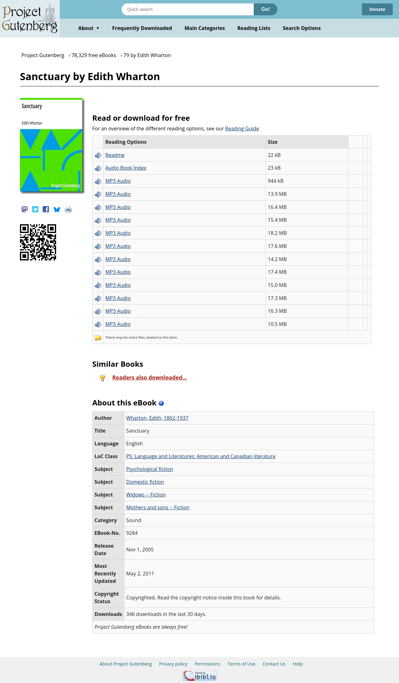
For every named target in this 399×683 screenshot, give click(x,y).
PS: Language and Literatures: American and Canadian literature (201, 456)
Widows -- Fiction (146, 494)
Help (298, 664)
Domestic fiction (145, 481)
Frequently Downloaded (142, 28)
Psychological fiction (149, 469)
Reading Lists (254, 28)
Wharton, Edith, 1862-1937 (157, 417)
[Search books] (188, 9)
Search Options (302, 28)
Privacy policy (173, 664)
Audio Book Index (126, 167)
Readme (115, 155)
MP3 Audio (118, 180)
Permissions (207, 664)
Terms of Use (241, 664)
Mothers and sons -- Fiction (158, 507)
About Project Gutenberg (125, 664)
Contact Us (274, 664)
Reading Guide (242, 128)
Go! (265, 9)
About (89, 28)
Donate (377, 9)
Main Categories (205, 28)
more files (137, 337)
